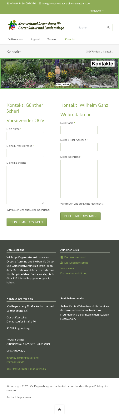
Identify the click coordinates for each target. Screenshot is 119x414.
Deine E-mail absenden (27, 222)
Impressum (24, 397)
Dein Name (14, 128)
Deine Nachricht (17, 162)
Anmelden (95, 10)
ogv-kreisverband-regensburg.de (26, 368)
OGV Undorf (93, 51)
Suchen (108, 27)
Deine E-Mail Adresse (20, 145)
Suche (10, 397)
